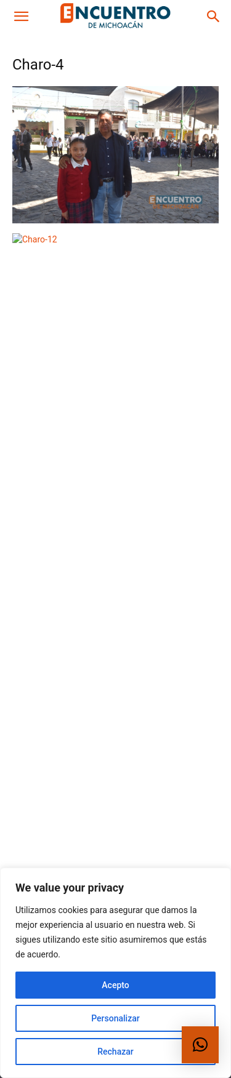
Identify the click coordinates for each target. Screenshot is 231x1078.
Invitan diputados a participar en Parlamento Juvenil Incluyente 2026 (148, 447)
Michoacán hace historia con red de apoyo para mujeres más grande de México (147, 366)
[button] (21, 16)
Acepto (115, 985)
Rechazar (115, 1051)
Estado (94, 398)
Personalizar (115, 1018)
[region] (115, 973)
